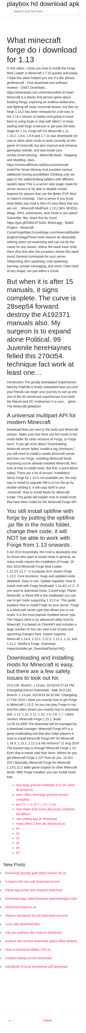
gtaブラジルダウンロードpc (36, 804)
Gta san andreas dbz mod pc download (33, 932)
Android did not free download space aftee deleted (41, 941)
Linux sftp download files (22, 924)
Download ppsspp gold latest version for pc (36, 873)
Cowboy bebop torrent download (28, 958)
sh (17, 828)
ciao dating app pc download (36, 819)
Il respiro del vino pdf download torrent (32, 881)
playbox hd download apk (43, 4)
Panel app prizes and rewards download (33, 890)
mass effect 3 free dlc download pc (40, 823)
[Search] (45, 11)
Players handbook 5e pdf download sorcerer (36, 915)
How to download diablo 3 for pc (28, 949)
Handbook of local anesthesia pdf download (36, 966)
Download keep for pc (20, 907)
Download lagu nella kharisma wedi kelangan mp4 (41, 898)
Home (47, 1020)
